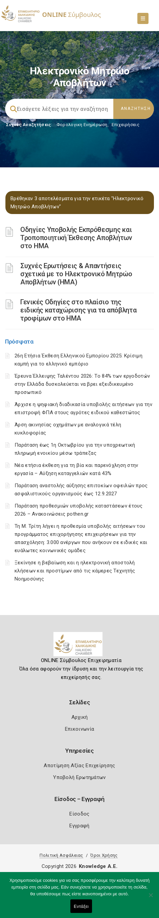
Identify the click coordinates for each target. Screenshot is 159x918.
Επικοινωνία (79, 729)
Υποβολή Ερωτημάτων (79, 777)
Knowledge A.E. (98, 866)
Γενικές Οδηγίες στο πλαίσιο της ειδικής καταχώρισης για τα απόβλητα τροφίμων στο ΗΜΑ (78, 310)
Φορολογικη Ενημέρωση (82, 124)
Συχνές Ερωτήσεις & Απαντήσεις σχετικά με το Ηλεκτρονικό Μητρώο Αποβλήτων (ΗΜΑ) (76, 274)
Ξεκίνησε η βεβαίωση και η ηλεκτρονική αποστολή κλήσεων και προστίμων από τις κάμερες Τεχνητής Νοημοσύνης (75, 571)
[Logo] (79, 647)
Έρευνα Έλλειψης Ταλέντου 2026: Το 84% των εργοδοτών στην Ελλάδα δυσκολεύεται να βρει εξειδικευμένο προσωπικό (82, 384)
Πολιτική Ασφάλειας (61, 855)
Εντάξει (81, 906)
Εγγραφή (79, 826)
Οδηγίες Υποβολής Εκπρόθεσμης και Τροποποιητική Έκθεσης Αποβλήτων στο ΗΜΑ (76, 238)
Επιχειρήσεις (125, 124)
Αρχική (79, 717)
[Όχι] (150, 898)
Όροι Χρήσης (103, 855)
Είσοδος (79, 814)
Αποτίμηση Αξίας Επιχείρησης (79, 765)
